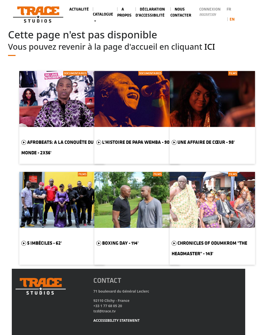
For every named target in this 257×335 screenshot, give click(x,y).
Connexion (210, 9)
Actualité (79, 9)
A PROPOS (124, 12)
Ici (209, 46)
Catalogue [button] (103, 14)
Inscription (207, 14)
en (232, 19)
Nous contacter (180, 12)
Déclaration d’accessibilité (150, 12)
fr (229, 9)
